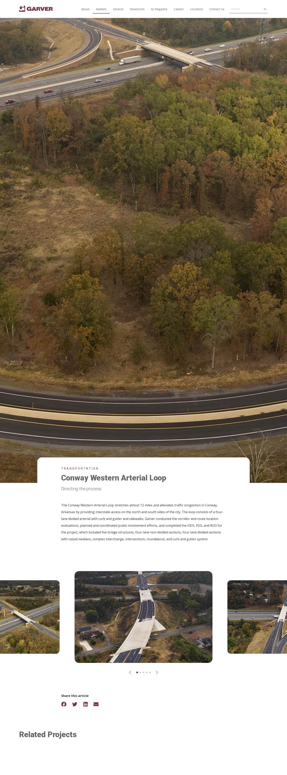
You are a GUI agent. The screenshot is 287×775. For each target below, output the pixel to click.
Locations (196, 9)
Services (118, 9)
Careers (179, 9)
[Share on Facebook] (66, 704)
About (85, 9)
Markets (101, 9)
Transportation (80, 468)
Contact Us (216, 9)
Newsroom (137, 9)
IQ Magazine (159, 9)
